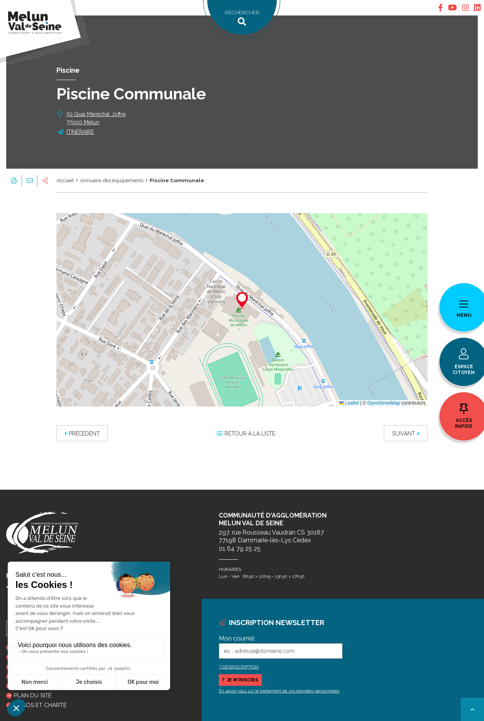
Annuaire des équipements (111, 180)
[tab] (440, 8)
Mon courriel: (237, 638)
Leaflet (349, 403)
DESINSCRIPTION (240, 667)
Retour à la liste (246, 434)
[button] (242, 301)
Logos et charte (40, 705)
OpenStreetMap (383, 403)
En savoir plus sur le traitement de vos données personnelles (279, 691)
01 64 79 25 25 (240, 548)
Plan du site (33, 695)
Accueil (65, 180)
